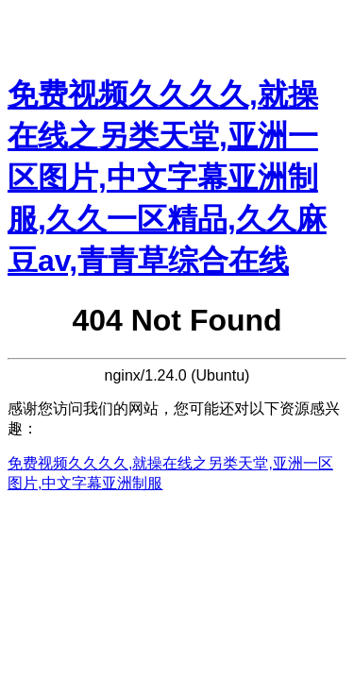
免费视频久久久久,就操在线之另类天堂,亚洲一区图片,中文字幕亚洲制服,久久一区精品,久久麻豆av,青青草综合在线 (167, 177)
